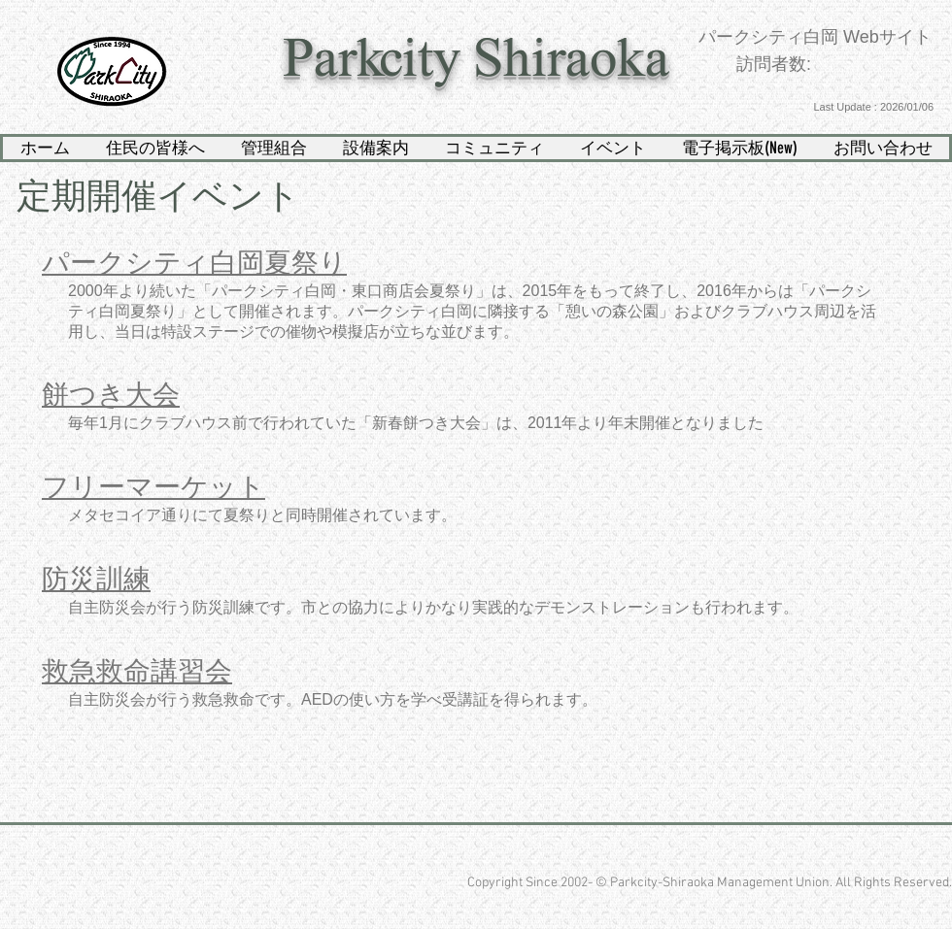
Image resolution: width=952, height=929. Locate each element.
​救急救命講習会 (137, 671)
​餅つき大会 (111, 395)
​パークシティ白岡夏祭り (194, 263)
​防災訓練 (96, 579)
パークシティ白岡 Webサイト (815, 37)
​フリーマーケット (153, 487)
